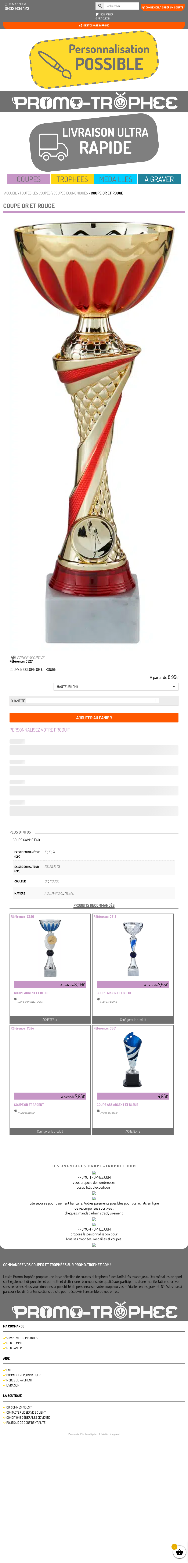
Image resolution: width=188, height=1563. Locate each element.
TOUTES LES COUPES (35, 193)
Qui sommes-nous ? (19, 1533)
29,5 (52, 866)
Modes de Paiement (19, 1506)
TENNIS (39, 1001)
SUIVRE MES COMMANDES (22, 1464)
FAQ (8, 1496)
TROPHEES (72, 179)
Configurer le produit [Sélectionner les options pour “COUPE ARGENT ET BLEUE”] (133, 1019)
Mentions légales (89, 1560)
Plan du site (74, 1560)
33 (58, 866)
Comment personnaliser (23, 1501)
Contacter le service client (26, 1539)
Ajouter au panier (94, 717)
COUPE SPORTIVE (30, 657)
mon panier (104, 16)
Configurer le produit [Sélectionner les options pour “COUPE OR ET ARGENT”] (50, 1131)
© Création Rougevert (109, 1560)
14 (53, 852)
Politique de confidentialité (26, 1549)
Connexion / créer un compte (162, 7)
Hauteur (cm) (16, 687)
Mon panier (14, 1474)
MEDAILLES (115, 179)
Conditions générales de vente (28, 1544)
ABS (47, 893)
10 (45, 852)
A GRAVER (159, 179)
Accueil (10, 193)
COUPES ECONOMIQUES (71, 193)
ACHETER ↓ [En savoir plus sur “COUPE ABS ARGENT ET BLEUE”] (133, 1131)
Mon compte (14, 1469)
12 (49, 852)
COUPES (29, 179)
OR (46, 881)
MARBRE (57, 893)
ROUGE (54, 881)
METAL (69, 893)
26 (46, 866)
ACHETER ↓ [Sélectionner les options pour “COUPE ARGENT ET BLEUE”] (50, 1019)
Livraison (12, 1511)
